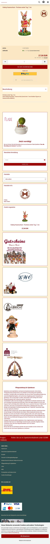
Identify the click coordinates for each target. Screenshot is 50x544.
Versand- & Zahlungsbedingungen (9, 457)
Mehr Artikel (7, 201)
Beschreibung (7, 89)
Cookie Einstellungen (6, 475)
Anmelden (25, 164)
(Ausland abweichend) (34, 50)
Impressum (4, 448)
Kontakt (3, 454)
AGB (2, 469)
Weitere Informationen (25, 540)
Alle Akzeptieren (25, 536)
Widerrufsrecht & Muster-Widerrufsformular (12, 460)
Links (2, 466)
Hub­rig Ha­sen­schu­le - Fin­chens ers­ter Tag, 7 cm (25, 225)
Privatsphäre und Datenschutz (8, 472)
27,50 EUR (25, 228)
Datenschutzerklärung (13, 532)
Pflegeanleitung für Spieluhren (8, 463)
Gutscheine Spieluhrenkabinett (8, 451)
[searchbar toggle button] (39, 2)
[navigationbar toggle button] (48, 2)
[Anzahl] (25, 62)
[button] (5, 62)
